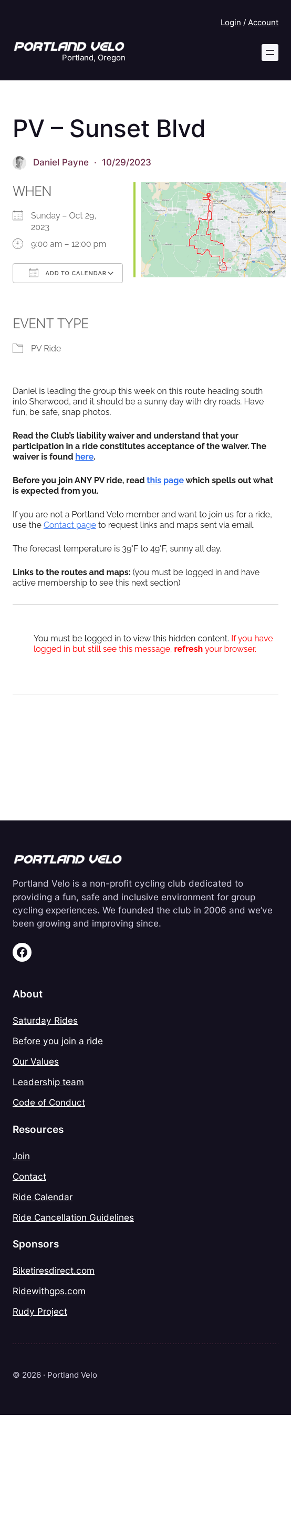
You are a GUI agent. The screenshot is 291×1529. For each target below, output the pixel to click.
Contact (29, 1176)
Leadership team (48, 1082)
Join (21, 1156)
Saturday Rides (45, 1020)
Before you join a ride (58, 1041)
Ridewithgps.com (49, 1291)
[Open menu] (270, 52)
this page (165, 480)
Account (263, 22)
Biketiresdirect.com (54, 1270)
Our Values (36, 1061)
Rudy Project (40, 1311)
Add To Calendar (68, 272)
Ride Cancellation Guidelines (73, 1217)
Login (231, 22)
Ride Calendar (42, 1197)
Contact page (70, 525)
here (84, 457)
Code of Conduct (49, 1102)
